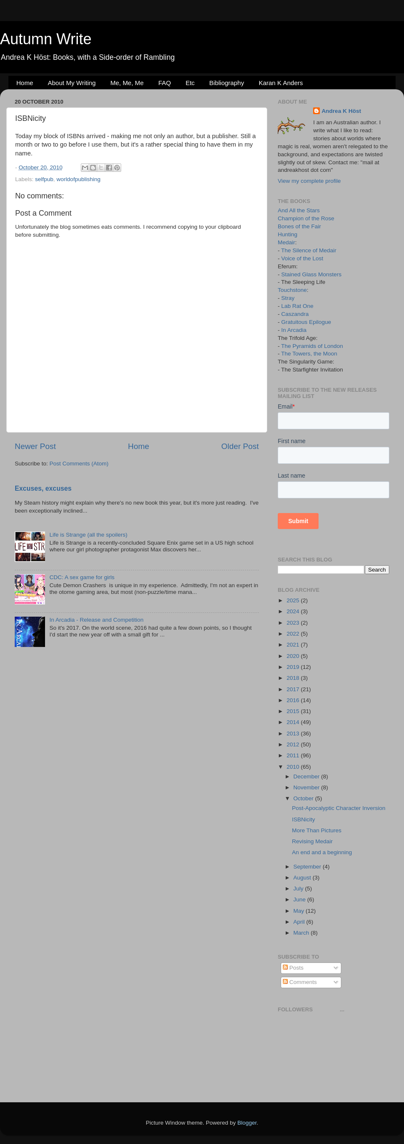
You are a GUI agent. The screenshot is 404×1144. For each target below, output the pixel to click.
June (300, 899)
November (307, 787)
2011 (294, 755)
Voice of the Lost (302, 258)
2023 (294, 623)
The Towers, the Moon (309, 353)
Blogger (247, 1123)
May (299, 911)
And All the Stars (299, 210)
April (299, 922)
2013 (294, 733)
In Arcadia (293, 330)
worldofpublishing (78, 179)
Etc (190, 82)
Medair (286, 242)
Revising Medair (312, 841)
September (308, 866)
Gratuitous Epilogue (306, 322)
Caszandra (294, 314)
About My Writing (72, 82)
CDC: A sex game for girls (81, 577)
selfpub (44, 179)
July (299, 888)
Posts (293, 968)
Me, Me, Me (127, 82)
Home (24, 82)
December (307, 776)
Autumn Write (45, 39)
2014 (294, 722)
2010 (294, 767)
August (303, 877)
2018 (294, 678)
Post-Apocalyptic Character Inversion (338, 808)
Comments (300, 982)
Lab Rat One (297, 306)
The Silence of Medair (308, 250)
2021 (294, 644)
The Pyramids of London (312, 346)
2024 (294, 611)
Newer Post (35, 446)
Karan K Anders (281, 82)
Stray (288, 298)
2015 (294, 711)
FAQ (164, 82)
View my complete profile (309, 181)
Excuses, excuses (43, 488)
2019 (294, 667)
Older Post (240, 446)
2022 (294, 634)
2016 (294, 700)
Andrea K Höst (341, 111)
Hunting (288, 234)
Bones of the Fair (299, 226)
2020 (294, 656)
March (302, 933)
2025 (294, 600)
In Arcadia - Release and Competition (96, 620)
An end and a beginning (322, 852)
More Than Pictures (317, 830)
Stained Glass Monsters (311, 274)
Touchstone (292, 290)
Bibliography (226, 82)
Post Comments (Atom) (79, 463)
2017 (294, 689)
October (304, 798)
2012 (294, 744)
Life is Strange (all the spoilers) (88, 535)
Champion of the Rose (306, 218)
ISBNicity (303, 819)
